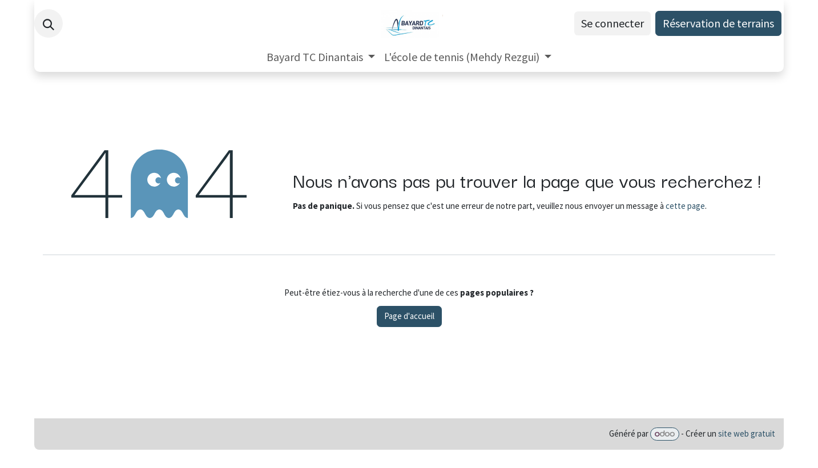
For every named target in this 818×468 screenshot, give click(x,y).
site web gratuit (746, 433)
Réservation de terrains (718, 23)
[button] (48, 23)
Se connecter (612, 23)
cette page (685, 205)
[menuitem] (321, 57)
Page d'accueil (409, 315)
